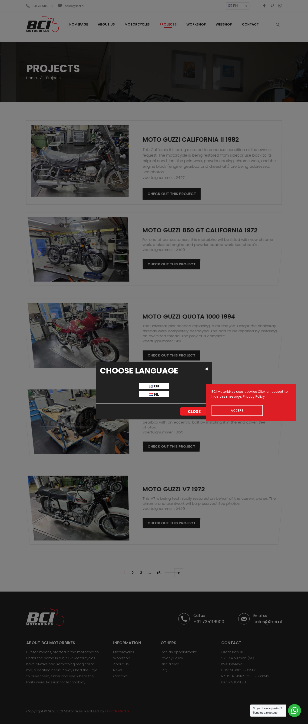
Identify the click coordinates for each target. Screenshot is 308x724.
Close (194, 411)
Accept (237, 410)
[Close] (207, 368)
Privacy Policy (254, 396)
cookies (251, 391)
